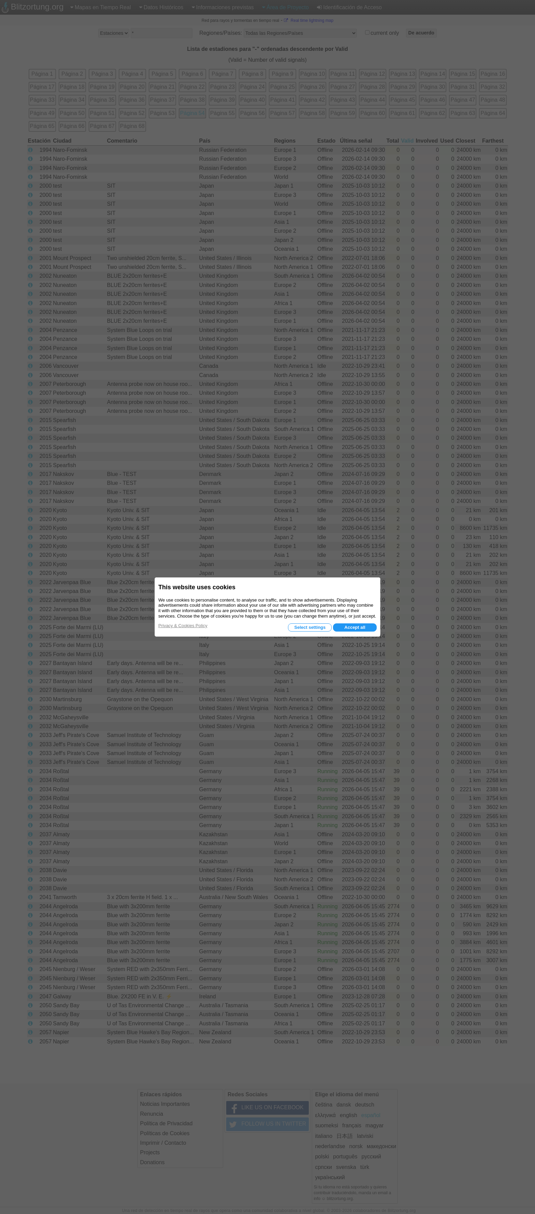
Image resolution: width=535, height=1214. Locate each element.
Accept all (354, 627)
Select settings (310, 627)
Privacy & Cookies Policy (182, 625)
